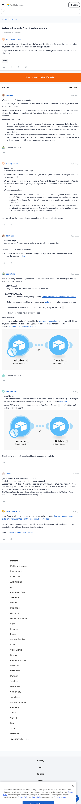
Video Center (16, 649)
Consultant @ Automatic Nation (20, 532)
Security (40, 761)
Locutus (9, 473)
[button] (2, 5)
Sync (5, 60)
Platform (14, 560)
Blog (12, 723)
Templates (15, 697)
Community (15, 691)
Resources (15, 670)
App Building (16, 581)
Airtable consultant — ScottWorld (22, 326)
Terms (40, 787)
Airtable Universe (18, 702)
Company (14, 707)
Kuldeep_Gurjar (12, 163)
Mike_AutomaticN (13, 511)
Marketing (15, 607)
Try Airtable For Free (19, 739)
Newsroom (15, 733)
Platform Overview (18, 566)
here (24, 256)
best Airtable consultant (48, 321)
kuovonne (10, 95)
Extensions (15, 576)
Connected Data (17, 592)
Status (13, 728)
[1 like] (11, 147)
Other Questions (10, 19)
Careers (13, 717)
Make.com (63, 401)
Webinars (14, 665)
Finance (14, 629)
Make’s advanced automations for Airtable (59, 296)
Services (14, 681)
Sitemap (40, 774)
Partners (14, 676)
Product (14, 602)
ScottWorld (10, 274)
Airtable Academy (18, 639)
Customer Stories (18, 660)
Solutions (14, 597)
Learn (13, 634)
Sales (12, 623)
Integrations (16, 571)
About (13, 712)
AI (11, 587)
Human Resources (18, 618)
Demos (13, 655)
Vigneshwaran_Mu (13, 39)
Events (13, 644)
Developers (15, 686)
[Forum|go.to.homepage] (15, 5)
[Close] (73, 794)
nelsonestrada (11, 391)
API (40, 767)
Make (47, 302)
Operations (15, 613)
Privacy (40, 780)
